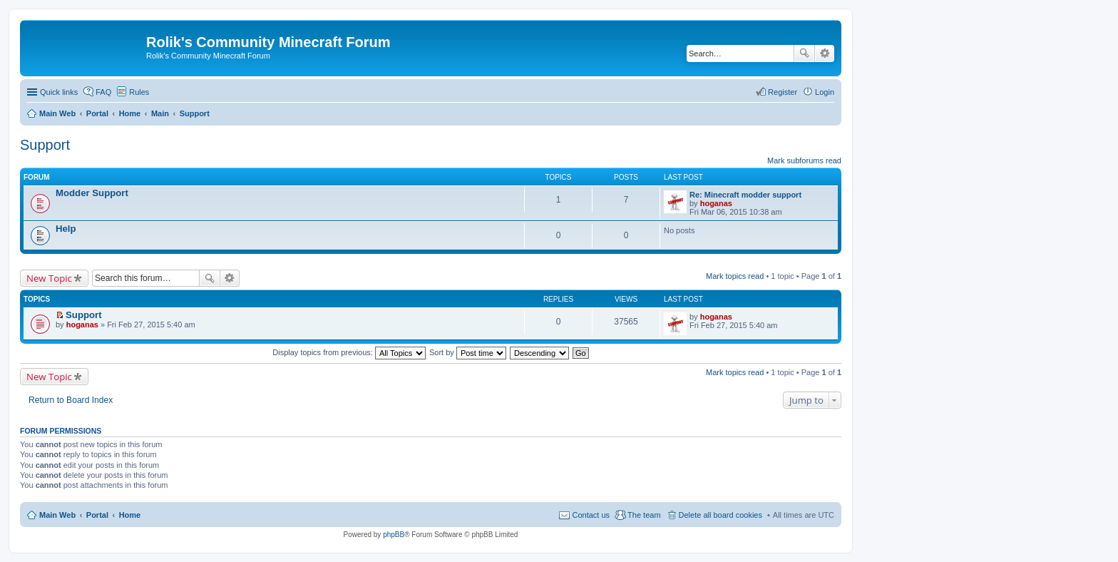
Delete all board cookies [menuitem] (720, 515)
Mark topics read (735, 276)
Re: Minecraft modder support (745, 194)
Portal (97, 113)
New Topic (49, 278)
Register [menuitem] (782, 92)
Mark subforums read (804, 160)
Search (804, 53)
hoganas (716, 203)
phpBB (393, 534)
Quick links (59, 92)
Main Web (57, 515)
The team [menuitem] (643, 515)
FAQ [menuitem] (103, 92)
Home (130, 515)
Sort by (467, 352)
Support (45, 145)
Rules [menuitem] (139, 92)
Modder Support (92, 193)
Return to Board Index (71, 400)
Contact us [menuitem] (591, 515)
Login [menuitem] (824, 92)
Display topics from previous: (349, 352)
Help (66, 228)
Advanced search (824, 53)
